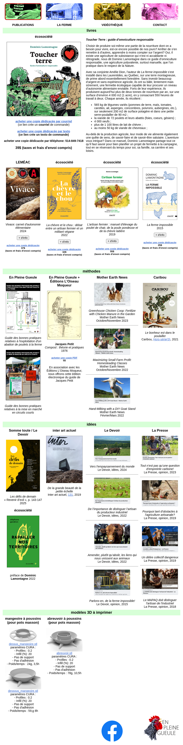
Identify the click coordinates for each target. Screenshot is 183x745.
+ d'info (23, 237)
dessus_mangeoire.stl (23, 644)
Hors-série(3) (161, 339)
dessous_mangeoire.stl (23, 691)
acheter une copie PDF (64, 357)
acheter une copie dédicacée (23, 245)
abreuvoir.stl (64, 653)
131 (70, 494)
